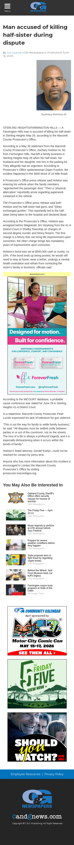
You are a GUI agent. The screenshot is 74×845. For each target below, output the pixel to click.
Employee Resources (25, 774)
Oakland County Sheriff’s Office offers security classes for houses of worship (41, 497)
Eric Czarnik (14, 52)
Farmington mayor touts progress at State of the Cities (40, 588)
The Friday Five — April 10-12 (40, 511)
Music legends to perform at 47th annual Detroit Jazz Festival (41, 528)
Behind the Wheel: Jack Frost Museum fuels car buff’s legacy (40, 573)
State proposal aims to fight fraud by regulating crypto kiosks (40, 558)
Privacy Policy (54, 774)
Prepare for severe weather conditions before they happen (41, 543)
